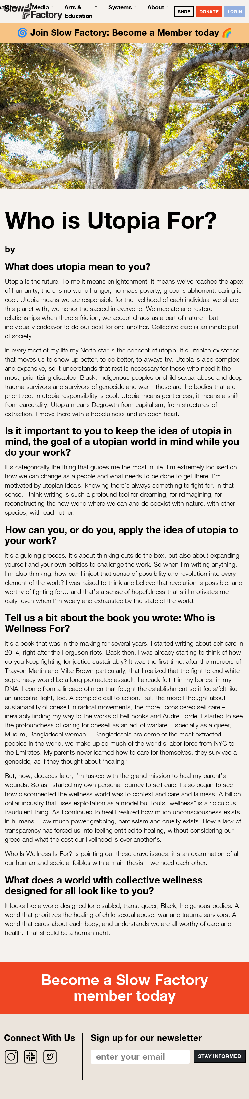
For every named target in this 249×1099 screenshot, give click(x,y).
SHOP (184, 11)
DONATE (209, 11)
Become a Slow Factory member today (124, 988)
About (156, 7)
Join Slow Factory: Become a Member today (124, 32)
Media (40, 7)
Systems (120, 7)
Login (235, 11)
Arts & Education (79, 11)
